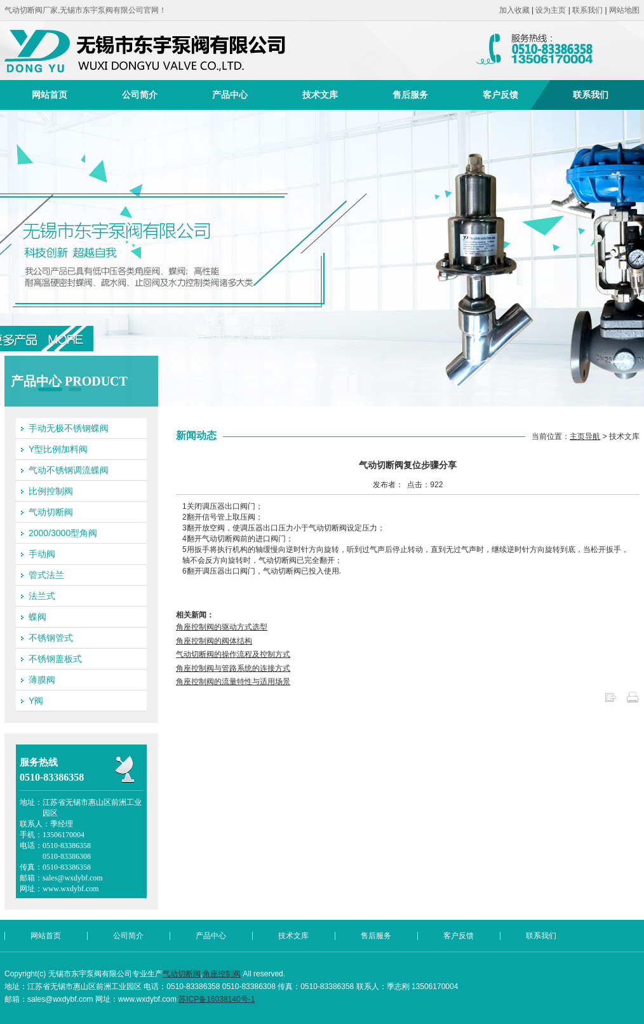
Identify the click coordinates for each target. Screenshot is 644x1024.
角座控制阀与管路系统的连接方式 (233, 668)
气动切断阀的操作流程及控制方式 (233, 654)
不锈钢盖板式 (55, 659)
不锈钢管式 (51, 638)
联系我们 (587, 10)
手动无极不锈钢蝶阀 (69, 428)
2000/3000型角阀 (63, 533)
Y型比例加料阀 (58, 449)
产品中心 (230, 95)
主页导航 (585, 436)
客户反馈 (500, 95)
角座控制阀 (222, 973)
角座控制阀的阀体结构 (214, 641)
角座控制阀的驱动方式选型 (221, 627)
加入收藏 (514, 10)
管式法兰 (46, 575)
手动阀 (42, 554)
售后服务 (410, 95)
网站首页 (49, 95)
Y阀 (36, 701)
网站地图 (624, 10)
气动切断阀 (51, 512)
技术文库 (320, 95)
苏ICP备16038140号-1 (216, 999)
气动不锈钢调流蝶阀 (69, 470)
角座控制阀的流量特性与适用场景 (233, 681)
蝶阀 (37, 617)
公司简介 (140, 95)
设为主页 (550, 10)
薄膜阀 (42, 680)
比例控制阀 (51, 491)
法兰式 (42, 596)
